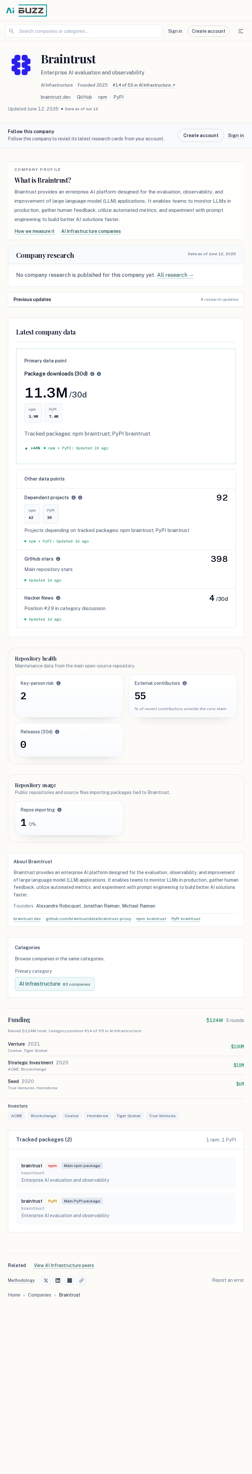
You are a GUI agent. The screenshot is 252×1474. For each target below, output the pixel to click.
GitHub (84, 97)
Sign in (175, 31)
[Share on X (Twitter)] (46, 1280)
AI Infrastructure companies (91, 231)
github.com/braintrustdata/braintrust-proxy (88, 918)
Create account (208, 31)
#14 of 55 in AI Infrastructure (144, 85)
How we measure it (34, 231)
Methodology (21, 1280)
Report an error (228, 1280)
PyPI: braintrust (186, 918)
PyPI (118, 97)
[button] (92, 374)
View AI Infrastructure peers (64, 1265)
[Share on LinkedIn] (57, 1280)
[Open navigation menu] (241, 31)
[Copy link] (81, 1280)
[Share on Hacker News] (69, 1280)
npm (102, 97)
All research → (175, 275)
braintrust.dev (56, 97)
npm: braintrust (151, 918)
